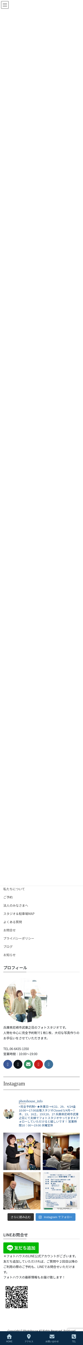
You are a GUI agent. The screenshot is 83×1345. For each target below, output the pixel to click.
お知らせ (9, 955)
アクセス (29, 1338)
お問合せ (9, 930)
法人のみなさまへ (15, 905)
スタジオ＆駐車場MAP (19, 913)
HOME (9, 1338)
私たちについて (14, 889)
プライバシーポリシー (18, 938)
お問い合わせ (52, 1338)
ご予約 (8, 897)
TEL (74, 1338)
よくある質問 (12, 922)
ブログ (8, 946)
